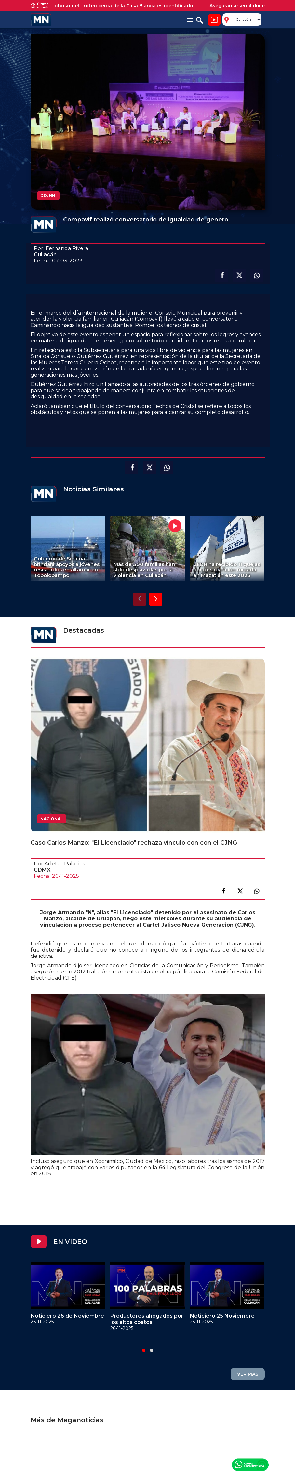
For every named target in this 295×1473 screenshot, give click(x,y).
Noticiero (214, 20)
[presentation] (139, 599)
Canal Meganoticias (250, 1464)
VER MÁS (247, 1374)
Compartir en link (256, 890)
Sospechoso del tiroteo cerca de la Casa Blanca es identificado (121, 5)
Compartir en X (239, 275)
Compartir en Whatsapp (256, 275)
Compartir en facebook (221, 275)
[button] (144, 1350)
